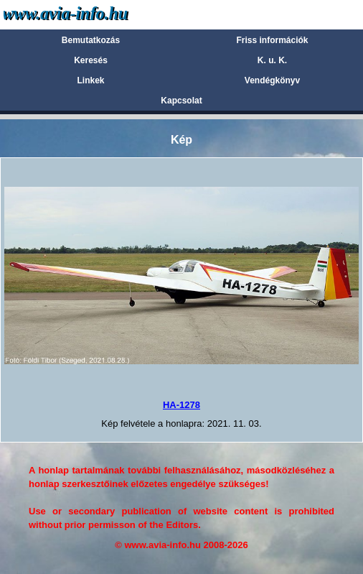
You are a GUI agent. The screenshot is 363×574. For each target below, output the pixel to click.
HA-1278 (181, 404)
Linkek (90, 80)
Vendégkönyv (272, 80)
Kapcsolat (181, 101)
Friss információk (272, 40)
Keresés (91, 60)
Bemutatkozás (91, 40)
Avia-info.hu (91, 14)
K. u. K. (272, 60)
